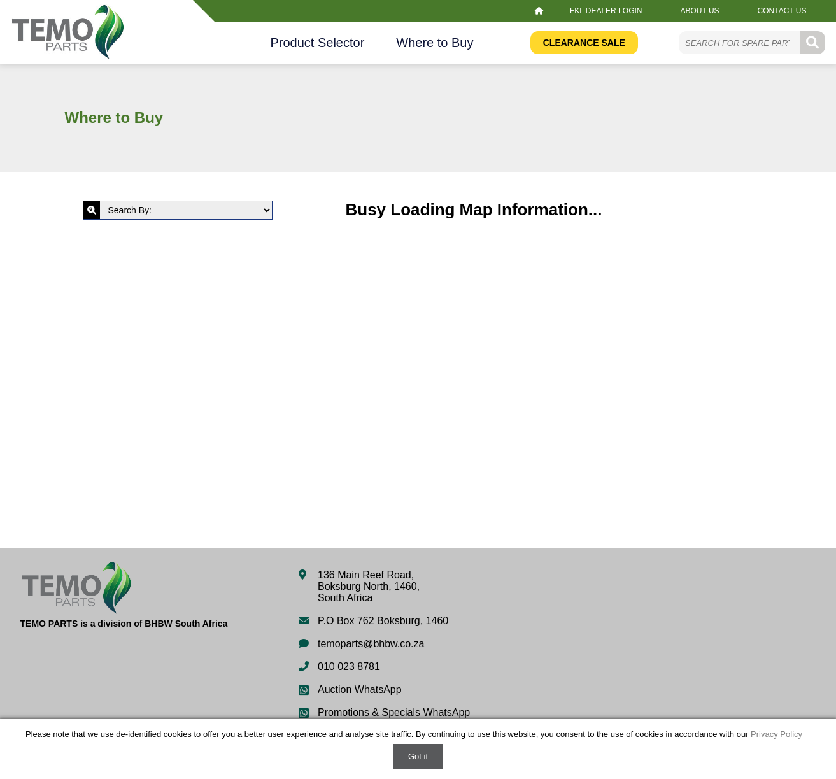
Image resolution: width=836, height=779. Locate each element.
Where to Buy (434, 43)
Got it (418, 756)
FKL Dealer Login (606, 10)
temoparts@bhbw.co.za (371, 643)
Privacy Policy (776, 734)
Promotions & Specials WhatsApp (394, 712)
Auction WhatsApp (360, 689)
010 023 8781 (349, 666)
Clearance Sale (584, 43)
